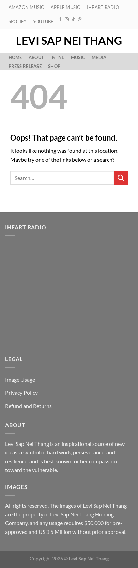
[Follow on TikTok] (73, 19)
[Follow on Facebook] (60, 19)
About (36, 57)
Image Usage (20, 379)
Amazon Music (26, 7)
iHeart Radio (103, 7)
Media (99, 57)
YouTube (43, 21)
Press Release (25, 66)
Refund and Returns (28, 406)
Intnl (57, 57)
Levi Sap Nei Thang (69, 40)
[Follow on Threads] (80, 19)
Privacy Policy (21, 392)
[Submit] (121, 178)
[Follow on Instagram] (67, 19)
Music (78, 57)
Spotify (18, 21)
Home (15, 57)
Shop (54, 66)
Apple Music (65, 7)
